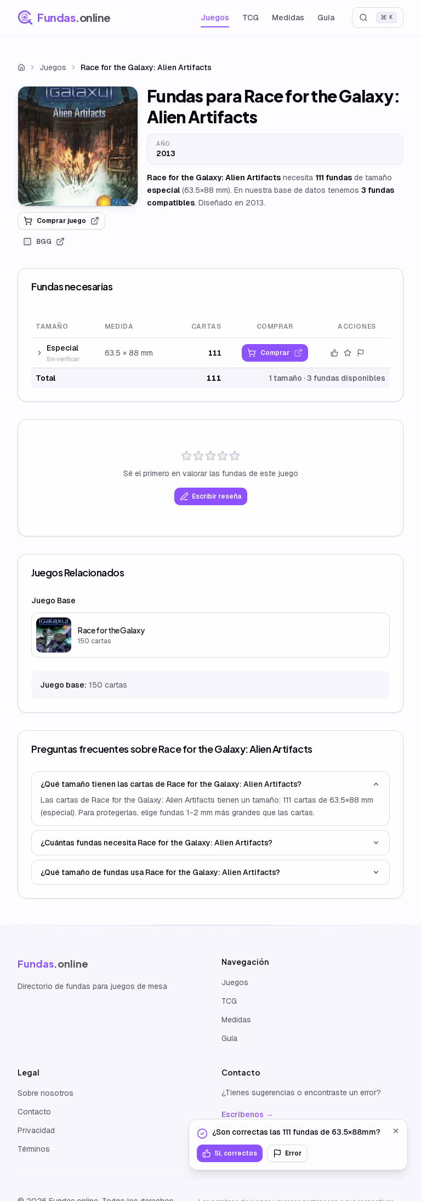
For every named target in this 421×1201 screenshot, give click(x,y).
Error (287, 1153)
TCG (250, 17)
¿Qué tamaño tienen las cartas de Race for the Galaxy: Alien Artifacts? (210, 784)
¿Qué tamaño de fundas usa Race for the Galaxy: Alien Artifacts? (210, 872)
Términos (34, 1149)
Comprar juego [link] (61, 220)
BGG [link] (44, 241)
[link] (78, 146)
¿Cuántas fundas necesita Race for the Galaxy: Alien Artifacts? (210, 843)
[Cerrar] (396, 1131)
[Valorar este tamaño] (348, 353)
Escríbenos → (247, 1114)
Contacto (34, 1112)
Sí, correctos (229, 1153)
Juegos (215, 17)
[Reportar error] (361, 353)
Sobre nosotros (45, 1093)
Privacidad (36, 1130)
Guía (325, 17)
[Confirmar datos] (334, 353)
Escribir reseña (211, 496)
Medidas (288, 17)
